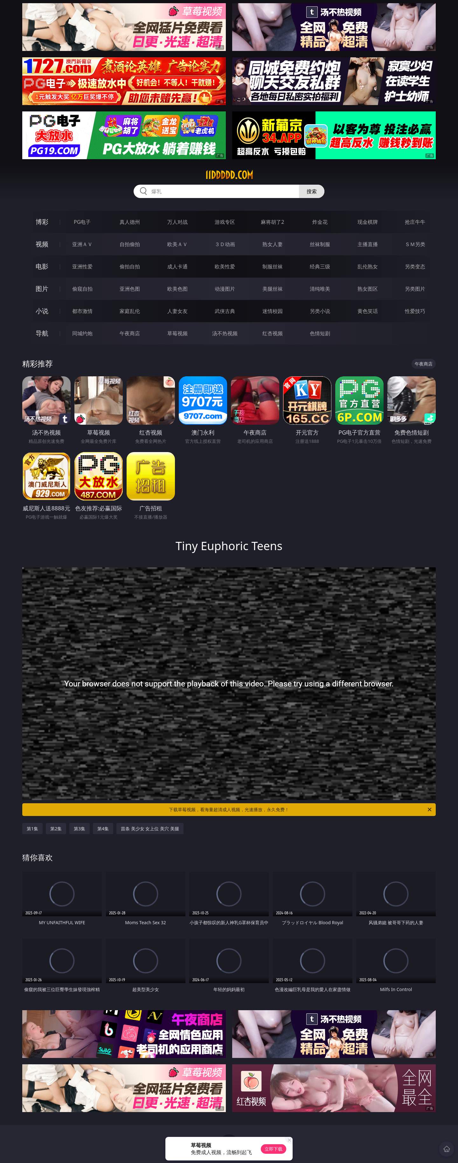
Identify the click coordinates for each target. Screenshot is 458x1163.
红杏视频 (272, 333)
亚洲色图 (130, 288)
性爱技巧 (415, 311)
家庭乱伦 (130, 311)
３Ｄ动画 (225, 244)
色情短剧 (320, 333)
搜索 (312, 191)
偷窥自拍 (82, 288)
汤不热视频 (225, 333)
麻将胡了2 (272, 221)
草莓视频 (177, 333)
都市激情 (82, 311)
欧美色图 (177, 288)
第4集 (103, 829)
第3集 (79, 829)
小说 (42, 311)
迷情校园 (272, 311)
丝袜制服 (320, 244)
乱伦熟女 (367, 266)
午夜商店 (130, 333)
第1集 (32, 829)
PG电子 (82, 221)
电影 (42, 266)
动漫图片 (225, 288)
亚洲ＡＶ (82, 244)
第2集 (56, 829)
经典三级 (320, 266)
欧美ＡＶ (177, 244)
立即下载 (273, 1149)
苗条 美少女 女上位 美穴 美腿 (150, 829)
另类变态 (415, 266)
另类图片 (415, 288)
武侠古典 (225, 311)
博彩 (42, 221)
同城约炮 (82, 333)
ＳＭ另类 (415, 244)
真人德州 (130, 221)
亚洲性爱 (82, 266)
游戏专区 (225, 221)
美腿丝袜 (272, 288)
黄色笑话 (367, 311)
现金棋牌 (367, 221)
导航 (42, 333)
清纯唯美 (320, 288)
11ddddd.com (229, 175)
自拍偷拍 (130, 244)
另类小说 (320, 311)
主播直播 (367, 244)
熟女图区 (367, 288)
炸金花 (320, 221)
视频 (42, 244)
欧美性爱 (225, 266)
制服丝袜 (272, 266)
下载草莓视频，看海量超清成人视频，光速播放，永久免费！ (301, 809)
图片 (42, 288)
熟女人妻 (272, 244)
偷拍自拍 (130, 266)
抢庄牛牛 (415, 221)
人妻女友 (177, 311)
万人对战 (177, 221)
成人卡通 (177, 266)
